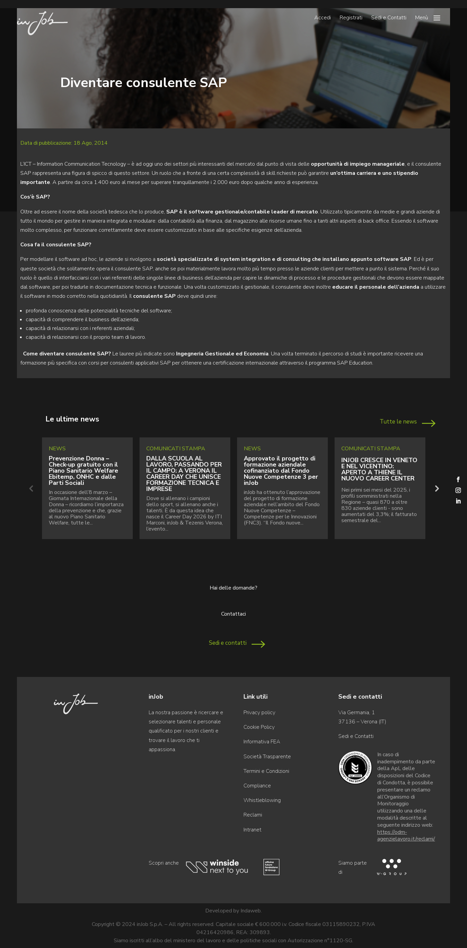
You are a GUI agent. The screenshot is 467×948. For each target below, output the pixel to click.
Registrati (351, 18)
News (57, 448)
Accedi (322, 18)
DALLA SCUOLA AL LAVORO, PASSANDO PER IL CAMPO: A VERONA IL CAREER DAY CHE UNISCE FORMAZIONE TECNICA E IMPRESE (184, 473)
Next (436, 488)
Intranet (252, 829)
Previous (31, 488)
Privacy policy (259, 712)
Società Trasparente (267, 756)
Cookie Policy (259, 727)
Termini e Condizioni (266, 771)
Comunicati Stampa (175, 448)
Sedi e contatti (228, 643)
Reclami (252, 815)
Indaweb (250, 910)
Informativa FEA (261, 741)
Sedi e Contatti (388, 18)
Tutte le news (398, 422)
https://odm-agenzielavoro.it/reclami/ (406, 835)
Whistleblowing (262, 800)
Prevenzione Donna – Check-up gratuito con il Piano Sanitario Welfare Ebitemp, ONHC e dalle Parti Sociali (83, 470)
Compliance (257, 785)
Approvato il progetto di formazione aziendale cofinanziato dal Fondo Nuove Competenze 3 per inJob (281, 470)
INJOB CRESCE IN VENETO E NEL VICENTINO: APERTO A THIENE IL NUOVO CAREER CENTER (379, 469)
